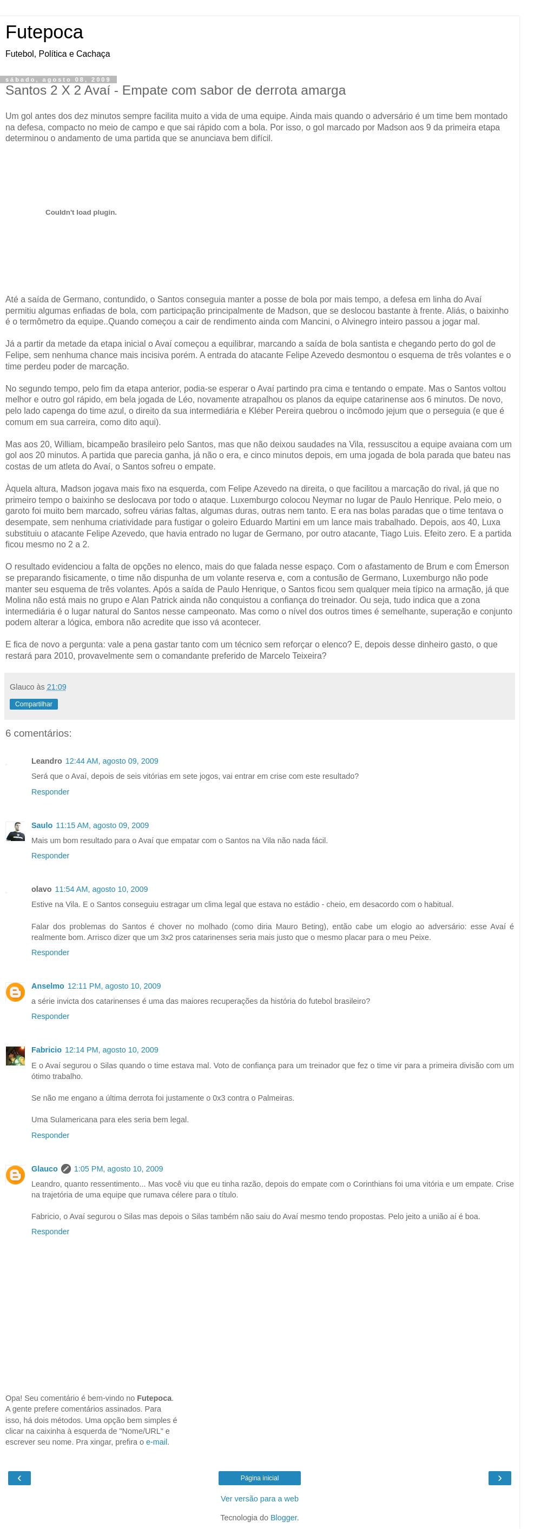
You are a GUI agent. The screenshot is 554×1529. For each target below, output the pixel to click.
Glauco (44, 1168)
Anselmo (47, 986)
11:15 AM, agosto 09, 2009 (102, 825)
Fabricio (46, 1049)
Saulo (41, 825)
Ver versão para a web (260, 1498)
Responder (50, 791)
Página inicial (260, 1478)
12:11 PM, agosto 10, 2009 (114, 986)
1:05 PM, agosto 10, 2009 (118, 1168)
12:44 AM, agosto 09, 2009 (112, 761)
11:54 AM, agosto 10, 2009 (101, 889)
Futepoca (44, 32)
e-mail (156, 1442)
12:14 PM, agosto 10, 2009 (112, 1049)
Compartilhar (33, 704)
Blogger (284, 1517)
